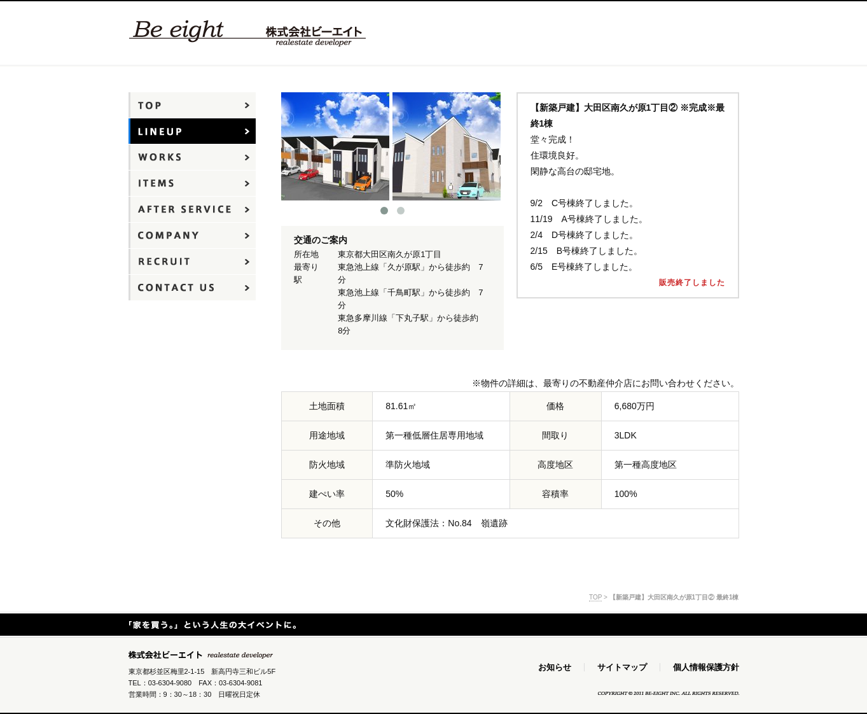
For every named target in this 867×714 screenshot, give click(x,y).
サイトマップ (622, 667)
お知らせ (554, 667)
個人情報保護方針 (706, 667)
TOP (595, 597)
